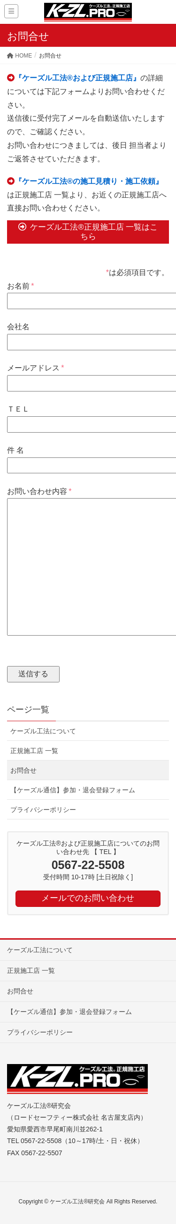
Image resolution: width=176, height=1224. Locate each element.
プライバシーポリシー (43, 809)
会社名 (88, 334)
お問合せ (23, 770)
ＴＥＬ (88, 416)
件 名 (88, 457)
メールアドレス (88, 375)
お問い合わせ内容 (88, 562)
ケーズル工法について (43, 731)
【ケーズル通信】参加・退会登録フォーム (72, 790)
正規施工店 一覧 (34, 750)
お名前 (88, 293)
